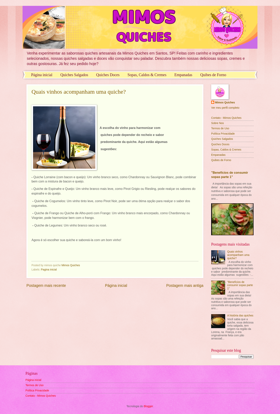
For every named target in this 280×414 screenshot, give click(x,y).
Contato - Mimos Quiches (226, 117)
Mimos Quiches (225, 102)
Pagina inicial (49, 269)
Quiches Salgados (74, 75)
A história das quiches (240, 315)
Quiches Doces (108, 75)
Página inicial (41, 75)
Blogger (148, 406)
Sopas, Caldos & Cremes (147, 75)
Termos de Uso (220, 128)
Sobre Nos (217, 123)
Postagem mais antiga (184, 286)
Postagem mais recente (46, 286)
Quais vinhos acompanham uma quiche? (79, 91)
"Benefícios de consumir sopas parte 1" (240, 285)
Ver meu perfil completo (225, 107)
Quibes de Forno (213, 75)
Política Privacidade (223, 133)
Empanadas (183, 75)
